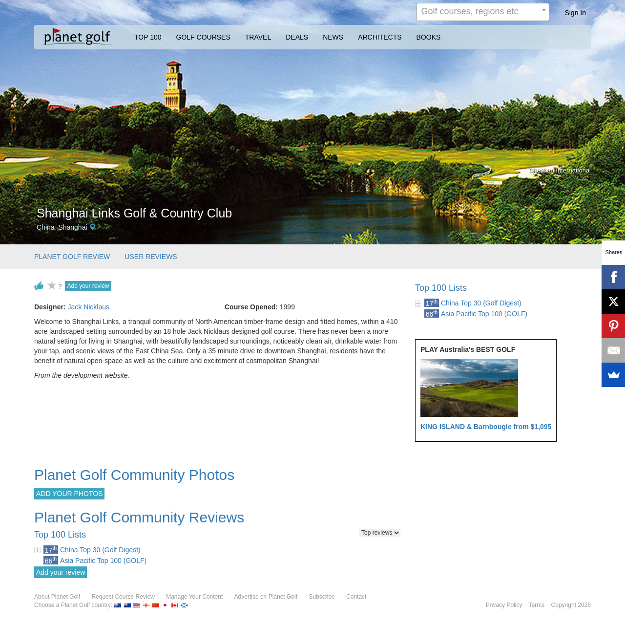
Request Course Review (122, 596)
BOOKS (429, 37)
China (46, 227)
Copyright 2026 (571, 605)
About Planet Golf (57, 596)
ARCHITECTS (379, 37)
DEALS (297, 37)
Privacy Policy (504, 605)
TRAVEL (258, 37)
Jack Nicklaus (88, 307)
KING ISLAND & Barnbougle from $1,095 (485, 427)
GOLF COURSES (203, 37)
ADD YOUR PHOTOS (69, 493)
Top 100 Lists (441, 288)
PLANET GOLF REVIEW (72, 256)
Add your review (88, 285)
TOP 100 (148, 37)
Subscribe (321, 596)
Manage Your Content (194, 596)
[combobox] (483, 12)
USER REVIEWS (151, 256)
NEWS (333, 37)
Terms (537, 605)
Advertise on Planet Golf (265, 596)
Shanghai (72, 227)
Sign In (575, 13)
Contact (356, 596)
